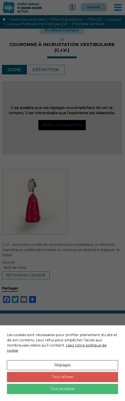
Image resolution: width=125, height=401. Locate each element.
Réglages (62, 365)
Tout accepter (62, 389)
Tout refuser (63, 377)
